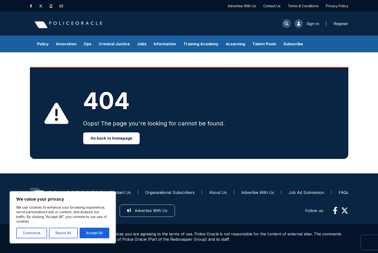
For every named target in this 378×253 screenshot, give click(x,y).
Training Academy (201, 43)
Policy (43, 43)
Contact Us (272, 6)
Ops (87, 43)
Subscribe (293, 43)
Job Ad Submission (306, 192)
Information (165, 43)
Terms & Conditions (303, 6)
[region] (63, 217)
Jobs (141, 43)
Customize (32, 233)
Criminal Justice (114, 43)
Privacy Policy (337, 6)
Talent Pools (264, 43)
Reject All (63, 233)
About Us (218, 192)
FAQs (343, 192)
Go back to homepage (111, 138)
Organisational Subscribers (170, 192)
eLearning (235, 43)
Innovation (66, 43)
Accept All (94, 233)
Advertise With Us (242, 6)
